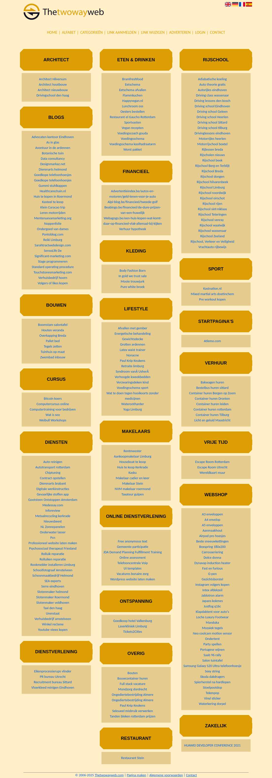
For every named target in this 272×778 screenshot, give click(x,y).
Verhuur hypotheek (132, 229)
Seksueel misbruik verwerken (132, 711)
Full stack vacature (132, 684)
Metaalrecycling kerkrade (52, 516)
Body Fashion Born (132, 271)
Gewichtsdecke (132, 339)
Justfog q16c (212, 606)
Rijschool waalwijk (212, 225)
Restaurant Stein (132, 758)
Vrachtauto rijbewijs (212, 247)
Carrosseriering (212, 552)
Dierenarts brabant (52, 483)
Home (52, 32)
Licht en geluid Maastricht (212, 420)
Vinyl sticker (212, 698)
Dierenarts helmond (53, 169)
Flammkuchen (132, 95)
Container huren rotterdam (212, 409)
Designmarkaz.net (52, 164)
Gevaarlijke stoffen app (53, 494)
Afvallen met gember (132, 328)
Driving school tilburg (212, 128)
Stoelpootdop (212, 687)
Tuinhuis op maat (53, 352)
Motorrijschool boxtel (212, 144)
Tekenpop (212, 693)
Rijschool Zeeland (212, 236)
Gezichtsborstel (212, 579)
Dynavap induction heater (212, 563)
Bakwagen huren (212, 382)
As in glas (52, 142)
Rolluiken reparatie (53, 559)
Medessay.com (52, 505)
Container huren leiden (212, 404)
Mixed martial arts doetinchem (212, 294)
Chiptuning (52, 473)
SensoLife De (53, 251)
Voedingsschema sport (132, 388)
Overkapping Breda (52, 335)
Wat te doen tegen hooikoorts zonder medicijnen (132, 396)
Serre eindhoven (52, 586)
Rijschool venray (212, 220)
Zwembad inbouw (52, 357)
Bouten (133, 673)
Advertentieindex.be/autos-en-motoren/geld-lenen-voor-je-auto (132, 194)
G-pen (212, 574)
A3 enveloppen (212, 514)
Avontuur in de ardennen (52, 148)
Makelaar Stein (132, 483)
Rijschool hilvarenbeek (212, 182)
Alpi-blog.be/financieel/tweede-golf (133, 202)
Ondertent (212, 639)
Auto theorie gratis (212, 84)
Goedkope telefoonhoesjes (52, 175)
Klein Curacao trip (52, 207)
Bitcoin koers (53, 399)
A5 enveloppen (212, 525)
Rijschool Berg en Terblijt (212, 166)
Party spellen (212, 644)
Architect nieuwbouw (53, 90)
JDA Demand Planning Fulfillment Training (132, 552)
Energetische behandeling (133, 334)
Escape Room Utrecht (212, 467)
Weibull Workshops (52, 420)
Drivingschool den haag (52, 95)
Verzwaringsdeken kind (133, 382)
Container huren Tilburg (212, 415)
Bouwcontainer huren (133, 678)
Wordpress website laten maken (132, 579)
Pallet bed (53, 341)
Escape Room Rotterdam (212, 462)
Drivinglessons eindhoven (212, 133)
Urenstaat (53, 613)
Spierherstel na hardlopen (212, 682)
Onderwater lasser (53, 532)
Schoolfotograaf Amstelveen (52, 570)
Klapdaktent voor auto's (212, 612)
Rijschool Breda (212, 171)
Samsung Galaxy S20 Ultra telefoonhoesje (212, 666)
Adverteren (180, 32)
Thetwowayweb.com (109, 775)
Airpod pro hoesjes (212, 536)
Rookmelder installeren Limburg (53, 565)
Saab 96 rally (212, 655)
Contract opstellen (53, 478)
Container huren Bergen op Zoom (212, 393)
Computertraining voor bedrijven (53, 409)
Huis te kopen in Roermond (53, 196)
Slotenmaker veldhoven (52, 603)
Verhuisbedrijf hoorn (52, 278)
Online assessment (132, 558)
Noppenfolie (52, 224)
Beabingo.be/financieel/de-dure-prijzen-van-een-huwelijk (132, 210)
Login (200, 32)
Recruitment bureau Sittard (53, 682)
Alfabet (69, 32)
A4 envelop (212, 520)
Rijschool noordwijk (212, 193)
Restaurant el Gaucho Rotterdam (132, 117)
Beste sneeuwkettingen (212, 541)
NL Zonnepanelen (52, 527)
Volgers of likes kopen (53, 283)
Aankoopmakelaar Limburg (132, 456)
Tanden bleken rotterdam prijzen (132, 716)
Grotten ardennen (132, 344)
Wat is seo (53, 415)
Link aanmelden (121, 32)
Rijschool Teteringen (212, 214)
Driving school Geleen (212, 112)
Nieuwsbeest (53, 521)
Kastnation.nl (212, 288)
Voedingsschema (132, 139)
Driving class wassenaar (212, 95)
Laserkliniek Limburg (132, 626)
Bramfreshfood (132, 79)
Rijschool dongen (212, 177)
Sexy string (212, 671)
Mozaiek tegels (212, 628)
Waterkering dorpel (212, 704)
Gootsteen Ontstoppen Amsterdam (52, 500)
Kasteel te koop (53, 202)
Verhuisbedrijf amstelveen (52, 619)
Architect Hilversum (53, 79)
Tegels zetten (53, 346)
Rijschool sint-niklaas (212, 209)
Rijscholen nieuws (212, 155)
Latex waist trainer (132, 350)
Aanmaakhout (212, 530)
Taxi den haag (52, 608)
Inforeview (52, 510)
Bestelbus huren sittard (212, 388)
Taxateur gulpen (132, 494)
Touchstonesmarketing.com (53, 272)
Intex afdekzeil (212, 590)
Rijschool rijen (212, 204)
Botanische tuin (53, 153)
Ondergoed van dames (52, 229)
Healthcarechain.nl (53, 191)
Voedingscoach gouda (132, 133)
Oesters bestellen (132, 112)
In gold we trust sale (133, 276)
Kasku (133, 473)
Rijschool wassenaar (212, 231)
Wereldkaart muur (212, 473)
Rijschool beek (212, 160)
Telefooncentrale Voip (132, 563)
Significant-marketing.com (52, 256)
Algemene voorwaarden (166, 775)
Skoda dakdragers (212, 677)
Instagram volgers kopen (212, 585)
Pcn (52, 538)
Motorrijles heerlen (212, 139)
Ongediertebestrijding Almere (132, 695)
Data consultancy (53, 159)
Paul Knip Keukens (132, 361)
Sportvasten (132, 122)
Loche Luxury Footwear (212, 617)
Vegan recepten (132, 128)
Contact (217, 32)
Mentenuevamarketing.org (52, 218)
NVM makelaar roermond (133, 489)
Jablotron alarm (212, 595)
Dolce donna (212, 558)
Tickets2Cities (132, 632)
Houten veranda (52, 330)
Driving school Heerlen (212, 117)
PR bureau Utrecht (53, 677)
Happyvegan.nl (132, 101)
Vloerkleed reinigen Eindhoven (52, 687)
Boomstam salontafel (53, 325)
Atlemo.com (212, 341)
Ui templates (132, 568)
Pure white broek (132, 287)
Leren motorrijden (53, 213)
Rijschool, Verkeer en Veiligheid (212, 241)
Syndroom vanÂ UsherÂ (132, 371)
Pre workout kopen (212, 299)
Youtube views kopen (53, 630)
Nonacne (132, 355)
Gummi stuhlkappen (53, 186)
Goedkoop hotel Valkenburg (132, 621)
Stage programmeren (53, 261)
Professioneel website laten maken (53, 543)
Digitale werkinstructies (52, 489)
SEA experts (53, 581)
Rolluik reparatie (52, 554)
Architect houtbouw (53, 84)
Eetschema (132, 84)
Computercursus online (52, 404)
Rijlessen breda (212, 149)
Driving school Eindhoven (212, 106)
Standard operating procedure (53, 267)
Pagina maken (136, 775)
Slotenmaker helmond (52, 592)
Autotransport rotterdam (52, 467)
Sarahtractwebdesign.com (52, 245)
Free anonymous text (132, 541)
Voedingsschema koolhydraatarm (132, 144)
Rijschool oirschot (212, 198)
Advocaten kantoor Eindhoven (53, 137)
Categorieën (91, 32)
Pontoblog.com (52, 234)
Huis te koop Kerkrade (132, 467)
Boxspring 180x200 (212, 547)
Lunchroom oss (132, 106)
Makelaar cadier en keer (133, 478)
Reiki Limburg (52, 240)
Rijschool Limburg (212, 187)
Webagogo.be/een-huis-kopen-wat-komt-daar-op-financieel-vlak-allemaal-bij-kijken (132, 221)
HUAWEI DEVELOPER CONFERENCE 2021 (212, 745)
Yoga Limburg (132, 409)
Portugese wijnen (212, 650)
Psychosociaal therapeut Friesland (52, 548)
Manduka (212, 622)
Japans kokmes (212, 601)
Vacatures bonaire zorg (132, 574)
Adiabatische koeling (212, 79)
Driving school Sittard (212, 122)
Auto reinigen (52, 462)
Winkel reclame (53, 624)
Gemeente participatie (132, 547)
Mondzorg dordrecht (132, 689)
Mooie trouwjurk (132, 281)
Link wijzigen (153, 32)
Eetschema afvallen (132, 90)
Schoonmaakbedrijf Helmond (52, 575)
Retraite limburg (132, 366)
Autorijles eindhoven (212, 90)
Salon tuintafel (212, 660)
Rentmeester (133, 451)
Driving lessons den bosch (212, 101)
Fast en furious (212, 568)
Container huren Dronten (212, 399)
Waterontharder (132, 404)
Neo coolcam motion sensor (212, 633)
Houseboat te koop (132, 462)
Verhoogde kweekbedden (133, 377)
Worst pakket (132, 149)
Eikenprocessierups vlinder (52, 671)
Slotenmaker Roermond (52, 597)
